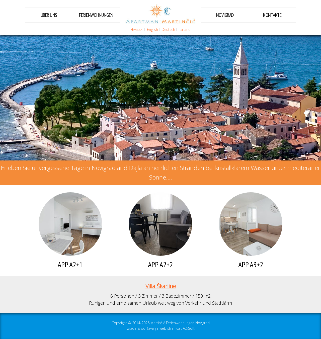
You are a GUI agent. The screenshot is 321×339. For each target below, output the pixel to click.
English (152, 29)
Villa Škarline (160, 286)
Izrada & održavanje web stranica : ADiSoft (160, 328)
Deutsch (168, 29)
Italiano (185, 29)
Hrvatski (136, 29)
